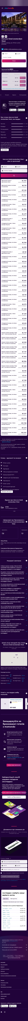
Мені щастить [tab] (13, 898)
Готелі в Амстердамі (19, 956)
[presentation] (21, 110)
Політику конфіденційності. (12, 880)
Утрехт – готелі (6, 916)
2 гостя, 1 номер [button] (7, 57)
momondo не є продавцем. (14, 945)
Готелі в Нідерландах (19, 955)
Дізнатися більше (6, 441)
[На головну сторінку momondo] (9, 8)
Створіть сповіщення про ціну (14, 757)
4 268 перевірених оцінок (15, 49)
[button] (2, 8)
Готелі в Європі (10, 955)
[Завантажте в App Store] (21, 110)
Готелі (4, 955)
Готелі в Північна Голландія (8, 956)
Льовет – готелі (6, 927)
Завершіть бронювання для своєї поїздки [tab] (13, 901)
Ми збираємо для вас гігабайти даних (14, 947)
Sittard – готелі (6, 914)
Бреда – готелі (6, 912)
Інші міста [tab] (5, 898)
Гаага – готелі (6, 910)
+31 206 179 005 (6, 47)
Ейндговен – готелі (7, 918)
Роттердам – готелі (7, 908)
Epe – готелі (5, 925)
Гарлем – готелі (6, 922)
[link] (14, 765)
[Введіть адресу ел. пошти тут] (15, 869)
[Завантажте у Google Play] (13, 110)
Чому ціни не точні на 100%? (14, 950)
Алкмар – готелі (6, 920)
